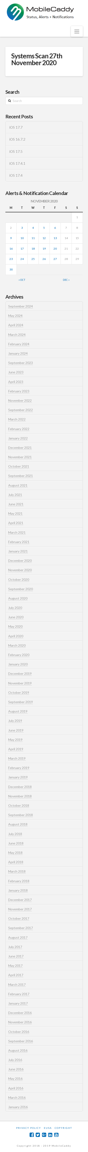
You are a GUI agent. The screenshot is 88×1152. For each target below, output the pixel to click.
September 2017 (20, 928)
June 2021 (15, 504)
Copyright (63, 1127)
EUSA (48, 1127)
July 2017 (15, 947)
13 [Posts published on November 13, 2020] (55, 238)
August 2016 (17, 1050)
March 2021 (17, 532)
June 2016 (15, 1069)
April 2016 (15, 1088)
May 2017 (15, 966)
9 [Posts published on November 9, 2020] (11, 238)
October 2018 (18, 805)
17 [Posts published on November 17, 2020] (22, 248)
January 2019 (18, 777)
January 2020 (18, 664)
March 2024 (17, 335)
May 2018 (15, 853)
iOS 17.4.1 (17, 163)
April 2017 (15, 975)
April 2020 (15, 636)
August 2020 (17, 598)
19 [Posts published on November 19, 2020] (44, 248)
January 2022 (18, 438)
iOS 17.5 (16, 151)
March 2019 (17, 758)
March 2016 (17, 1097)
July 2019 (15, 721)
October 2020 (18, 580)
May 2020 (15, 626)
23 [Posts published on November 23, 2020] (11, 259)
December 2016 (20, 1013)
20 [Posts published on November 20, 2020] (55, 248)
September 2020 (20, 589)
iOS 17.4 (16, 175)
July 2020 (15, 608)
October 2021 (18, 466)
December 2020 (20, 561)
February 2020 (18, 655)
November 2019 (20, 683)
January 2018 (18, 890)
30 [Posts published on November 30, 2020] (11, 269)
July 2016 (15, 1060)
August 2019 (17, 711)
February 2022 (18, 429)
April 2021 (15, 523)
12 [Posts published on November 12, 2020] (44, 238)
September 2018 (20, 815)
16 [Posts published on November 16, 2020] (11, 248)
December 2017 (20, 900)
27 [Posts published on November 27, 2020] (55, 259)
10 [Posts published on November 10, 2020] (22, 238)
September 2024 (20, 306)
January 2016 (18, 1107)
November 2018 (20, 796)
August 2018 (17, 824)
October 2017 (18, 918)
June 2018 (15, 843)
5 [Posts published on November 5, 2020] (44, 227)
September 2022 (20, 410)
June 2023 (15, 372)
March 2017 (17, 985)
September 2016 (20, 1041)
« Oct (22, 279)
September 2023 (20, 363)
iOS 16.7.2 (17, 139)
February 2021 (18, 542)
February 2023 (18, 391)
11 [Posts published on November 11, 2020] (33, 238)
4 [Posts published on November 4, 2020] (33, 227)
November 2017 (20, 909)
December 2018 (20, 787)
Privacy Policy (28, 1127)
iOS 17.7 (16, 127)
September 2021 (20, 476)
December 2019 (20, 673)
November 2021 (20, 457)
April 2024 (15, 325)
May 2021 (15, 513)
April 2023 (15, 382)
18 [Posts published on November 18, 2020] (33, 248)
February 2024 (18, 344)
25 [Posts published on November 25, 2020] (33, 259)
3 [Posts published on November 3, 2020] (22, 227)
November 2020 (20, 570)
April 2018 (15, 862)
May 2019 (15, 740)
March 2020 (17, 645)
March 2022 (17, 419)
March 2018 (17, 871)
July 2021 (15, 495)
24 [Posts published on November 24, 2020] (22, 259)
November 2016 (20, 1022)
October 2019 (18, 692)
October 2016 (18, 1032)
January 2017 (18, 1003)
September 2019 (20, 702)
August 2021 (17, 485)
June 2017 (15, 956)
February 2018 (18, 881)
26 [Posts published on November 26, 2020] (44, 259)
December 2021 (20, 448)
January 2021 (18, 551)
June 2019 (15, 730)
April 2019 (15, 749)
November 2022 (20, 400)
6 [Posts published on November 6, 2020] (55, 227)
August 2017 (17, 937)
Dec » (66, 279)
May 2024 (15, 316)
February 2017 (18, 994)
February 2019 (18, 768)
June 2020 (15, 617)
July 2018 (15, 834)
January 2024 (18, 353)
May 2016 (15, 1079)
